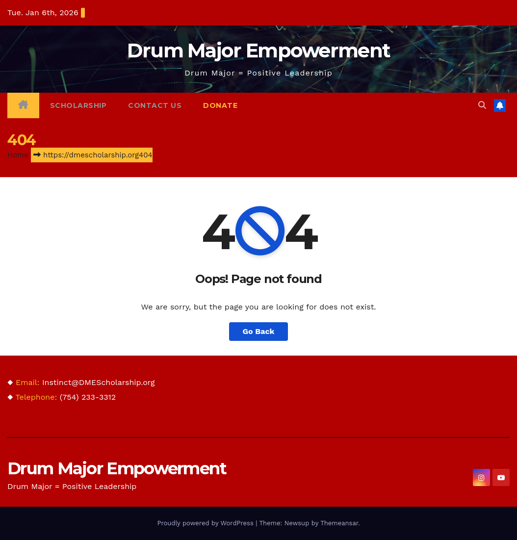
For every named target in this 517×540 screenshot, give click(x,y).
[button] (482, 105)
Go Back (259, 331)
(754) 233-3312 (88, 397)
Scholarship (78, 105)
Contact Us (154, 105)
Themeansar (339, 523)
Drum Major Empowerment (258, 50)
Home (17, 155)
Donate (220, 105)
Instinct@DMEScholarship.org (98, 382)
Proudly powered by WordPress (206, 523)
